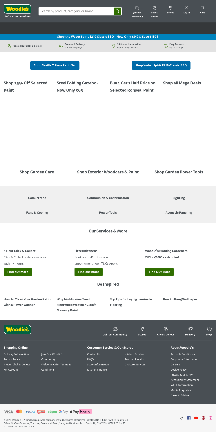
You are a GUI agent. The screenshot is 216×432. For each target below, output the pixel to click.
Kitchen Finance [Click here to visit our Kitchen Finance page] (97, 370)
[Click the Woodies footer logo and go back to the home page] (17, 331)
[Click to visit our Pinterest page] (203, 418)
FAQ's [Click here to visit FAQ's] (90, 359)
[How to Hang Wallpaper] (187, 296)
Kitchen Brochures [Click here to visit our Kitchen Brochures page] (136, 354)
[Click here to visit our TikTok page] (182, 418)
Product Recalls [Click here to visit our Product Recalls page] (134, 359)
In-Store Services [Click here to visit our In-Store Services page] (135, 365)
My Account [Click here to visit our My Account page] (11, 370)
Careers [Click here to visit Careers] (175, 365)
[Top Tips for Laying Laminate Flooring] (134, 299)
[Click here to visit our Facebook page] (189, 418)
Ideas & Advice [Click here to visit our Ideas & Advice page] (180, 395)
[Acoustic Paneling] (179, 210)
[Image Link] (187, 80)
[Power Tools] (108, 210)
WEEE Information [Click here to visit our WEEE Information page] (182, 385)
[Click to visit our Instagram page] (210, 418)
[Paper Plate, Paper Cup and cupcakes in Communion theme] (108, 195)
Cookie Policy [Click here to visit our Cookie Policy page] (178, 370)
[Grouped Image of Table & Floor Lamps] (179, 195)
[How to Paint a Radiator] (81, 302)
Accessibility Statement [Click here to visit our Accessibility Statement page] (185, 380)
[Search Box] (80, 11)
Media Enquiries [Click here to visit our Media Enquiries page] (181, 390)
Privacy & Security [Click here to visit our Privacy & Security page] (182, 375)
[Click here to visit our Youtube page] (196, 418)
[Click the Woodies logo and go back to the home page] (17, 11)
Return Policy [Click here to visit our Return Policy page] (12, 359)
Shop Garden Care (37, 172)
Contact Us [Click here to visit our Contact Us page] (93, 354)
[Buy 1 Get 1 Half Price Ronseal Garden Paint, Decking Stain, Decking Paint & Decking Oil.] (81, 84)
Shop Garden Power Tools (179, 172)
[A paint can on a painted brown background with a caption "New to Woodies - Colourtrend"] (37, 195)
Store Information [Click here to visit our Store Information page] (98, 365)
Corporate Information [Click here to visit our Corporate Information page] (184, 359)
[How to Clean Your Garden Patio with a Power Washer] (28, 299)
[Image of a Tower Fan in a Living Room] (37, 210)
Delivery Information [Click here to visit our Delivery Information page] (16, 354)
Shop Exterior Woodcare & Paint (108, 172)
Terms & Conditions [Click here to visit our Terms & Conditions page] (183, 354)
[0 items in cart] (202, 10)
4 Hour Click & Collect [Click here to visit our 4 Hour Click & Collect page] (17, 365)
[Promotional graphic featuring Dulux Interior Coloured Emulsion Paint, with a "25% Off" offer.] (28, 84)
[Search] (117, 11)
